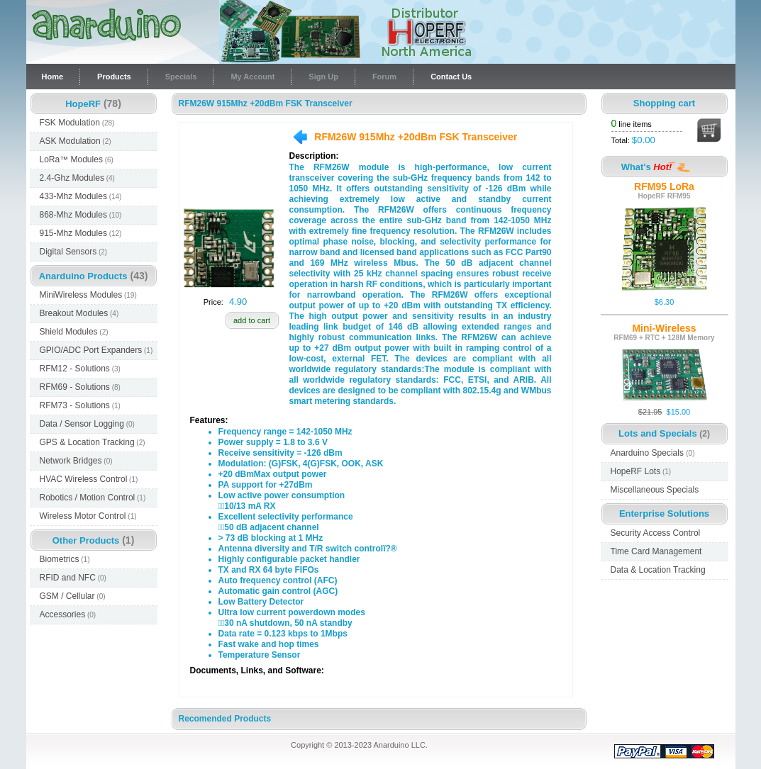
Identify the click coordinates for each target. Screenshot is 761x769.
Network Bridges (76, 461)
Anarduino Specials (653, 453)
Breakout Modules (79, 313)
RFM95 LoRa (664, 186)
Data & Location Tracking (658, 570)
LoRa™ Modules (76, 159)
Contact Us (451, 76)
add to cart (251, 320)
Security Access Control (656, 533)
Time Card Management (656, 551)
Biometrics (65, 559)
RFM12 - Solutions (80, 369)
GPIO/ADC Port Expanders (96, 350)
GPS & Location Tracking (92, 442)
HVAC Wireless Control (89, 479)
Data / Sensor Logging (87, 424)
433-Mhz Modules (81, 196)
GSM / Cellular (73, 596)
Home (53, 76)
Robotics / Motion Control (93, 498)
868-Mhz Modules (81, 215)
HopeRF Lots (641, 471)
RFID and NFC (73, 578)
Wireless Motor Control (88, 516)
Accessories (68, 614)
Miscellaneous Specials (655, 490)
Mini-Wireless (664, 328)
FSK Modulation (77, 123)
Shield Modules (74, 332)
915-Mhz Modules (81, 233)
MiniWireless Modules (88, 295)
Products (114, 76)
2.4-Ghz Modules (77, 178)
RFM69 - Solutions (80, 387)
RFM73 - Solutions (80, 405)
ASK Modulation (75, 141)
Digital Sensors (74, 252)
